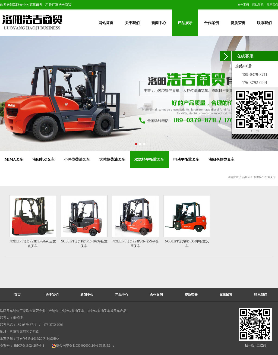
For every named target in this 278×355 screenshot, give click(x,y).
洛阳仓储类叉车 (221, 159)
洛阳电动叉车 (43, 159)
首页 (17, 294)
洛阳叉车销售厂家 (13, 311)
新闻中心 (158, 23)
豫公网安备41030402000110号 (74, 345)
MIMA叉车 (14, 159)
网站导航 (257, 4)
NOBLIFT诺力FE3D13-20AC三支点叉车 (32, 244)
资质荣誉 (238, 23)
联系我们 (272, 4)
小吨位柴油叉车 (77, 159)
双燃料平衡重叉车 (149, 159)
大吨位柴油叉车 (112, 159)
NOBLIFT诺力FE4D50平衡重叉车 (187, 244)
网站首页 (105, 23)
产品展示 (185, 23)
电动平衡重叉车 (186, 159)
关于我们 (132, 23)
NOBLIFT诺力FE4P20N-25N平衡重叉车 (135, 244)
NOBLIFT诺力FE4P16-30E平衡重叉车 (84, 244)
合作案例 (243, 4)
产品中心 (121, 294)
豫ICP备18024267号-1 (28, 345)
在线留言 (225, 294)
